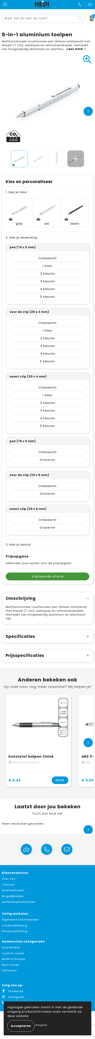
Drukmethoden (13, 890)
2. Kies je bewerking (21, 237)
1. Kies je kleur (17, 192)
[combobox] (39, 18)
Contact (8, 884)
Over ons (8, 879)
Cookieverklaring (14, 925)
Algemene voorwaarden (20, 919)
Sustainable (11, 947)
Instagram (13, 997)
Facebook (12, 991)
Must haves (10, 965)
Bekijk (60, 780)
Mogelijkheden (13, 896)
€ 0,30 (88, 780)
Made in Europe (13, 959)
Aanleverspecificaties (18, 902)
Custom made (13, 953)
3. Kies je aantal (18, 545)
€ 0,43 (14, 780)
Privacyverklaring (14, 931)
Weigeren (41, 1025)
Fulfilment (9, 970)
